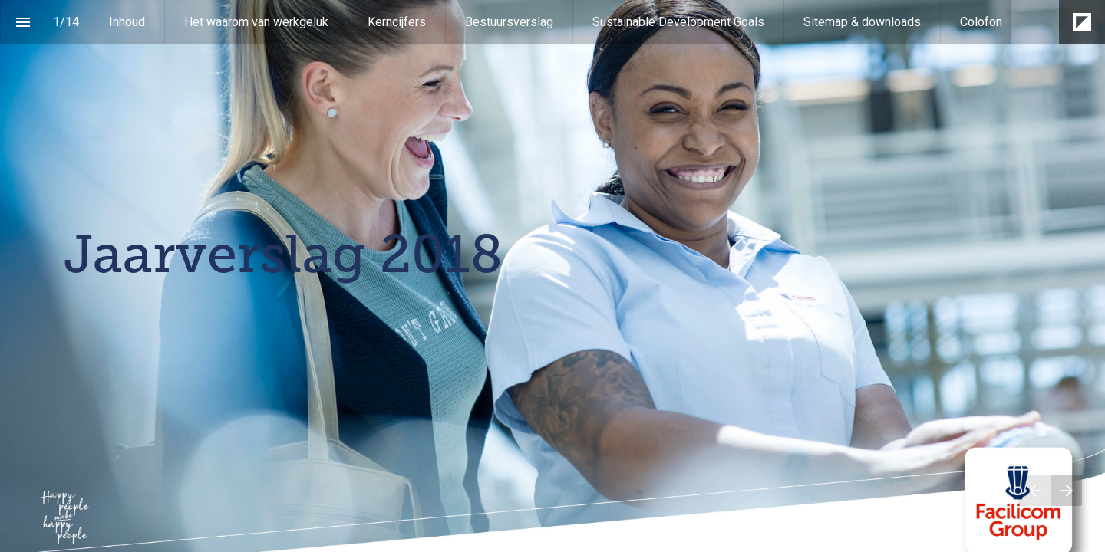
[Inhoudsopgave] (23, 22)
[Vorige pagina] (1034, 490)
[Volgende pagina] (1066, 490)
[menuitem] (127, 22)
